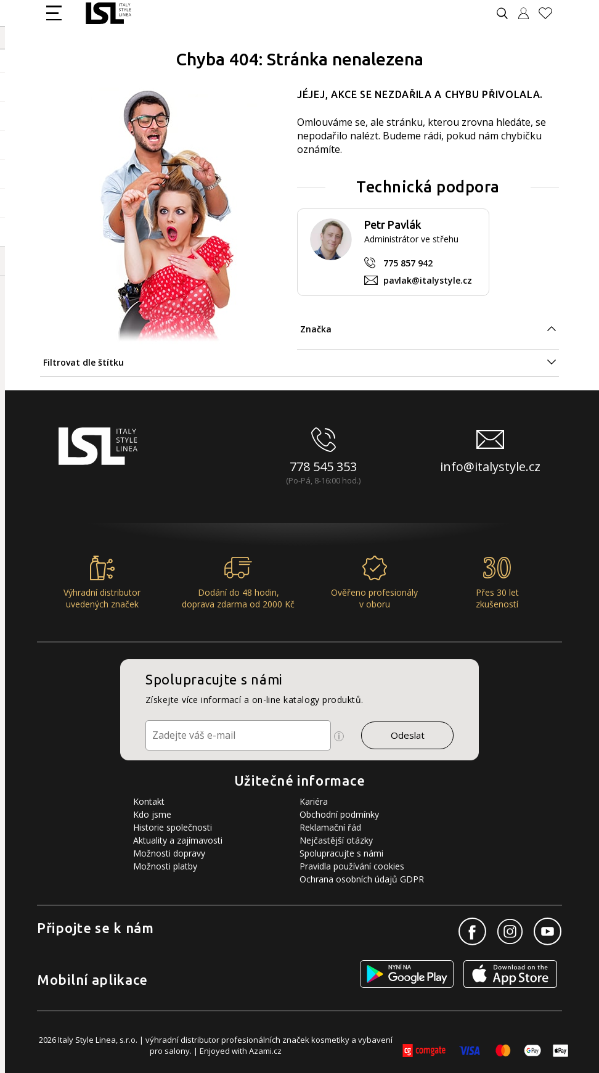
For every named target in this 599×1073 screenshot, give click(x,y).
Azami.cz (265, 1050)
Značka (316, 329)
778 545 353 (323, 466)
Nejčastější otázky (336, 840)
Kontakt (149, 801)
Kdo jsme (152, 814)
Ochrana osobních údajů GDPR (362, 879)
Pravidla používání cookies (352, 866)
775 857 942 (408, 263)
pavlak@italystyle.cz (427, 280)
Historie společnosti (172, 827)
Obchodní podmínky (339, 814)
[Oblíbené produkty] (550, 13)
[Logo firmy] (108, 13)
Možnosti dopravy (169, 853)
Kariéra (314, 801)
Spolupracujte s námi (341, 853)
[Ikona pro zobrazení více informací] (339, 736)
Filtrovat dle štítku (83, 362)
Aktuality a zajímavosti (177, 840)
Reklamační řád (330, 827)
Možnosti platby (165, 866)
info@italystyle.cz (490, 466)
